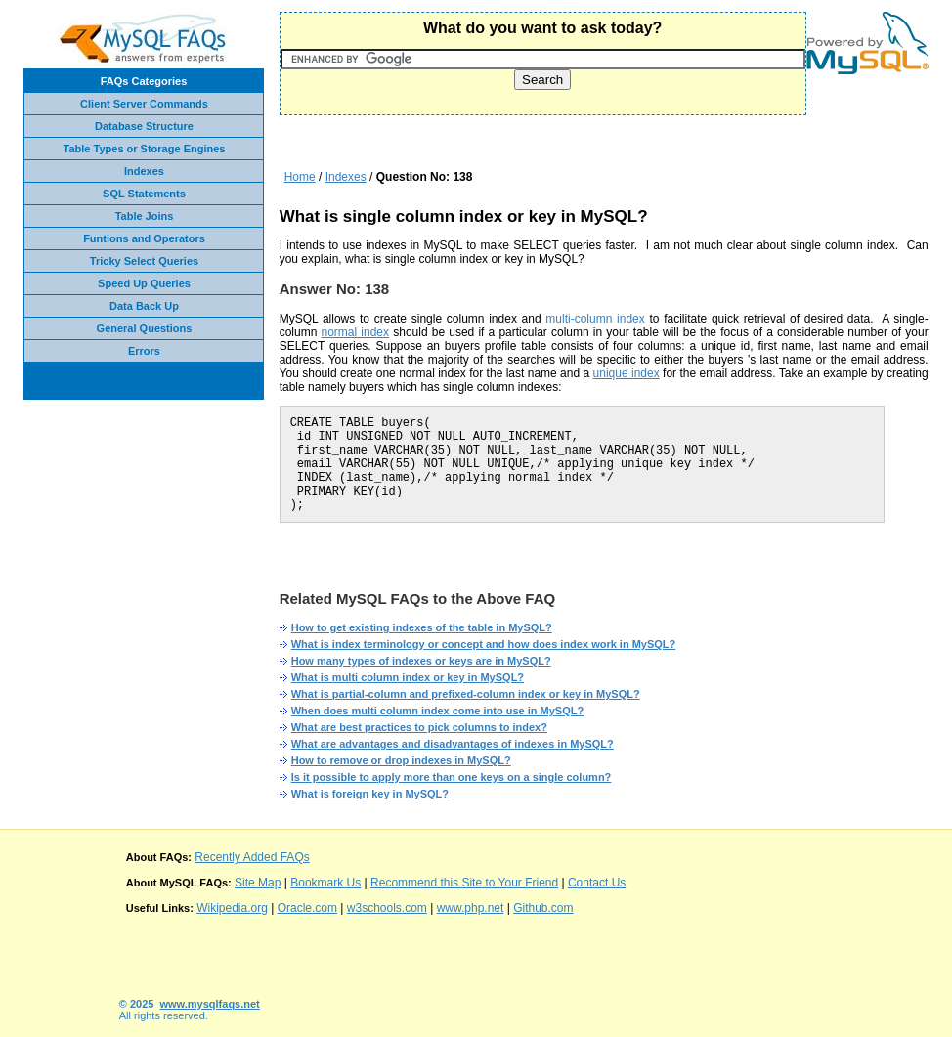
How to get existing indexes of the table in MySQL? (421, 627)
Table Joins (144, 216)
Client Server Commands (144, 103)
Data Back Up (144, 306)
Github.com (543, 908)
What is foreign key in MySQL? (370, 793)
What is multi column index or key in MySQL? (407, 677)
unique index (626, 373)
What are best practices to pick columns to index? (419, 727)
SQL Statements (144, 193)
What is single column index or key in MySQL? (464, 216)
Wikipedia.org (232, 908)
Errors (144, 351)
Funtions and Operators (144, 238)
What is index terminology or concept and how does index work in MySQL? (483, 644)
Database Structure (144, 126)
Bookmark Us (325, 882)
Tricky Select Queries (144, 261)
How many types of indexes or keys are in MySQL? (421, 661)
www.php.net (470, 908)
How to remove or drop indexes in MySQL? (401, 760)
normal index (356, 332)
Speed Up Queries (144, 283)
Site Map (258, 882)
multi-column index (594, 318)
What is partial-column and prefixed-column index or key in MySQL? (465, 694)
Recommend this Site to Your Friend (464, 882)
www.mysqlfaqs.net (210, 1004)
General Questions (145, 328)
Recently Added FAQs (252, 857)
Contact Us (597, 882)
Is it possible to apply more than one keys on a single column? (451, 777)
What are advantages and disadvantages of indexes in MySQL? (452, 744)
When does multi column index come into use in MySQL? (437, 710)
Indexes (144, 171)
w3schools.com (387, 908)
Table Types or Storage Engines (145, 148)
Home (300, 177)
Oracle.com (307, 908)
